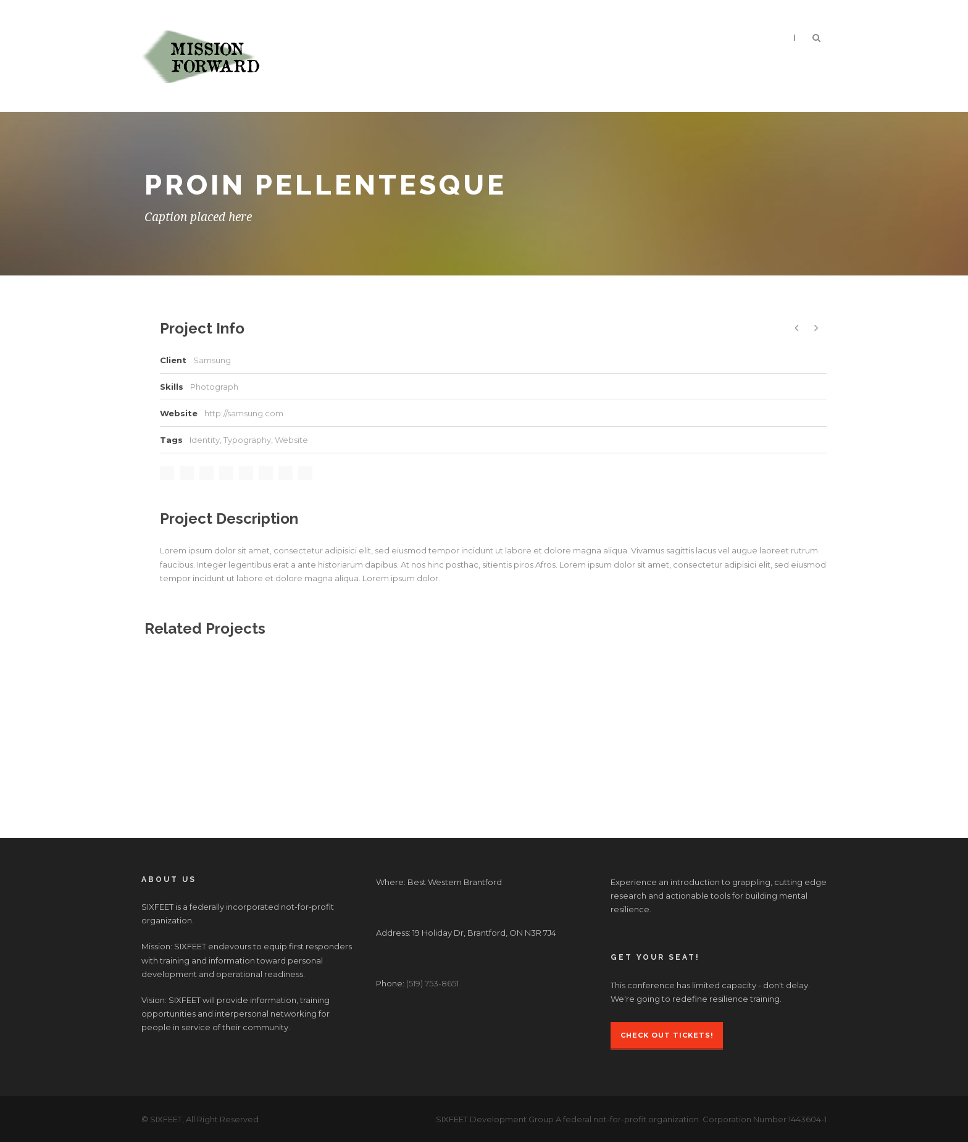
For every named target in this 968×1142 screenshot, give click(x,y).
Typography (247, 440)
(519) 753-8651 (432, 983)
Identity (205, 440)
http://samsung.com (243, 413)
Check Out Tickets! (666, 1035)
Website (291, 440)
